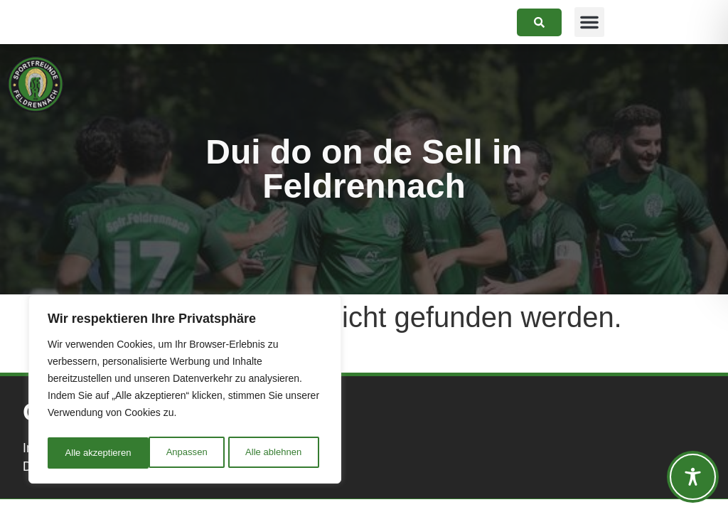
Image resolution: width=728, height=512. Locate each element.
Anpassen (85, 453)
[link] (539, 22)
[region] (184, 392)
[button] (589, 22)
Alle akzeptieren (272, 453)
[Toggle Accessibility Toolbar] (692, 476)
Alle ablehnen (171, 453)
